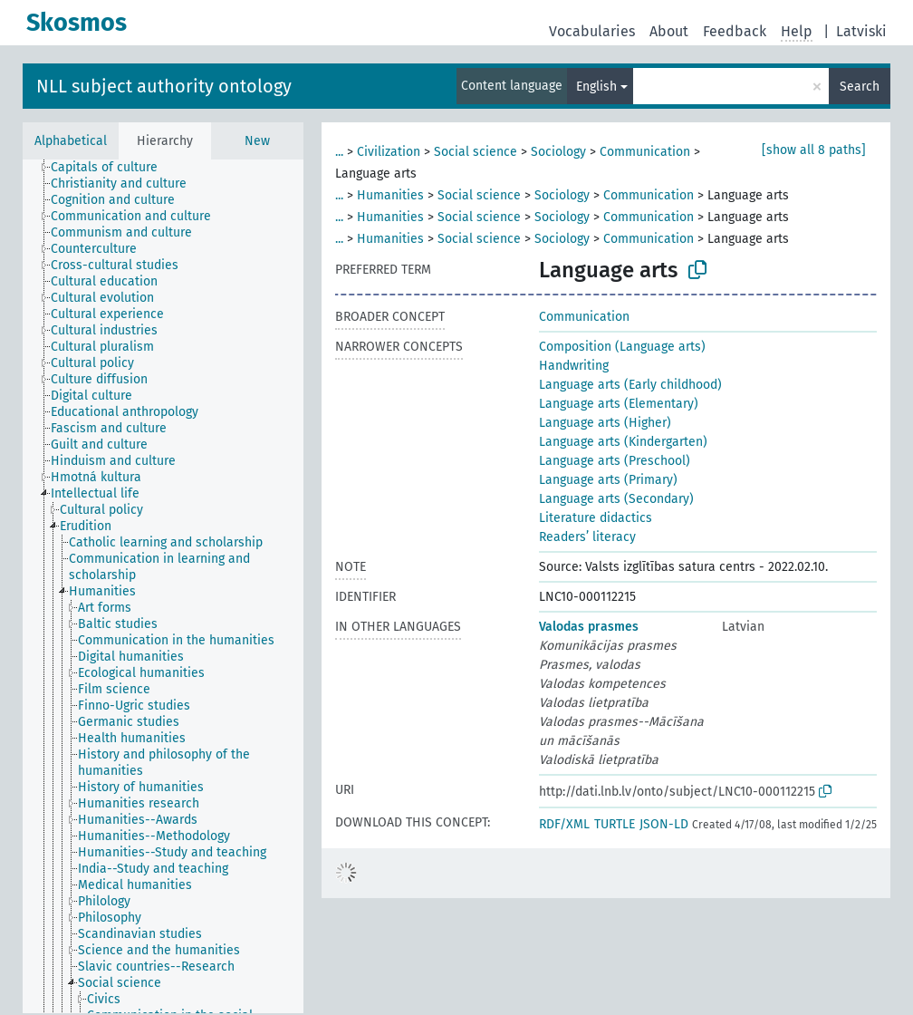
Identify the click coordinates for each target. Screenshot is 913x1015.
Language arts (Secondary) (616, 499)
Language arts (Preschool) (614, 461)
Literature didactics (595, 518)
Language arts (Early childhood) (630, 384)
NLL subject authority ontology (164, 86)
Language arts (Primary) (608, 480)
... (339, 152)
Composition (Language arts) (622, 346)
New (257, 141)
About (668, 31)
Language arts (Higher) (605, 422)
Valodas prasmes (589, 626)
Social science (475, 152)
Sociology (558, 152)
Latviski (861, 31)
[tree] (163, 586)
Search (859, 86)
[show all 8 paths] (814, 150)
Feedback (734, 31)
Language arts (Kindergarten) (623, 442)
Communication (645, 152)
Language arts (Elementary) (618, 403)
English (596, 86)
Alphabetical (70, 141)
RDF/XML (564, 824)
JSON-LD (663, 824)
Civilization (388, 152)
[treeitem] (112, 168)
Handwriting (574, 365)
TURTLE (614, 824)
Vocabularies (592, 31)
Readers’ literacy (587, 537)
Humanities (390, 195)
